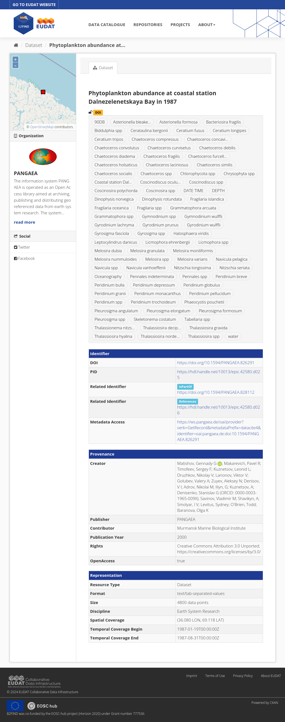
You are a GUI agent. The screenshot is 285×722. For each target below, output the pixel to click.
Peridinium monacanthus (157, 293)
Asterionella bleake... (132, 122)
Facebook (24, 258)
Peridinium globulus (202, 285)
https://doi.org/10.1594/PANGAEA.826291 (216, 362)
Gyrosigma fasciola (112, 233)
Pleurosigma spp (110, 319)
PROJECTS (180, 24)
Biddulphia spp (108, 130)
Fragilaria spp (149, 207)
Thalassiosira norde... (160, 336)
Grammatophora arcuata (193, 207)
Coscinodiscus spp (206, 182)
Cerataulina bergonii (149, 130)
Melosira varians (192, 259)
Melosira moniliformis (193, 250)
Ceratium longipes (229, 130)
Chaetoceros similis (215, 164)
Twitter (22, 247)
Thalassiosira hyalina (113, 336)
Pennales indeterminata (152, 276)
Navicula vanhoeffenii (146, 267)
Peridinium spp (109, 302)
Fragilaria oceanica (112, 207)
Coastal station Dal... (113, 182)
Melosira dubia (108, 250)
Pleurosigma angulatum (116, 310)
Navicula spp (106, 267)
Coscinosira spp (160, 190)
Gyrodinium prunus (161, 224)
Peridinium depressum (154, 285)
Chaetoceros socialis (113, 173)
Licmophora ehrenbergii (167, 242)
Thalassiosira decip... (162, 327)
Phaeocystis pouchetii (204, 302)
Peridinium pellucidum (210, 293)
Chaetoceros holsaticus (116, 164)
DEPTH (218, 190)
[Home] (16, 45)
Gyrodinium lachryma (114, 224)
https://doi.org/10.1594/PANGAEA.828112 (216, 392)
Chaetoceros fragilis (161, 156)
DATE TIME (194, 190)
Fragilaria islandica (207, 199)
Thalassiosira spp (203, 336)
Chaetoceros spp (156, 173)
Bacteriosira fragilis (223, 122)
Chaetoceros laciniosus (167, 164)
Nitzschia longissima (192, 267)
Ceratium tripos (109, 139)
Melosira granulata (147, 250)
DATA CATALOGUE (106, 24)
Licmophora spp (213, 242)
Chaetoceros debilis (217, 147)
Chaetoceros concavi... (207, 139)
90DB (100, 122)
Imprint (191, 675)
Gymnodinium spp (159, 216)
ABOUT (206, 24)
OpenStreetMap (41, 127)
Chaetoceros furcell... (207, 156)
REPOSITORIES (148, 24)
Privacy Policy (243, 675)
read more (24, 222)
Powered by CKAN (265, 702)
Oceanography (108, 276)
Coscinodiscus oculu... (160, 182)
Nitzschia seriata (234, 267)
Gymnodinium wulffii (203, 216)
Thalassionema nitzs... (115, 327)
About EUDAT (271, 675)
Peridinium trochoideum (153, 302)
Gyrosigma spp (151, 233)
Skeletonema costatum (155, 319)
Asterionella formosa (178, 122)
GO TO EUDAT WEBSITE (34, 4)
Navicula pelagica (231, 259)
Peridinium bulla (110, 285)
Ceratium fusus (190, 130)
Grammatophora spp (114, 216)
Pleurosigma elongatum (168, 310)
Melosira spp (157, 259)
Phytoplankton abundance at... (87, 45)
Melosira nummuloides (116, 259)
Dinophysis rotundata (162, 199)
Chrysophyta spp (239, 173)
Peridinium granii (110, 293)
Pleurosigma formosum (220, 310)
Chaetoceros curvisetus (169, 147)
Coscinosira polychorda (116, 190)
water (233, 336)
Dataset (33, 45)
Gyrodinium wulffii (204, 224)
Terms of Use (215, 675)
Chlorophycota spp (197, 173)
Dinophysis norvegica (114, 199)
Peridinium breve (231, 276)
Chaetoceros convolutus (117, 147)
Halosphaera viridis (191, 233)
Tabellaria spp (197, 319)
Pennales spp (194, 276)
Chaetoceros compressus (155, 139)
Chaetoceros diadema (115, 156)
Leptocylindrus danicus (116, 242)
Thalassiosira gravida (208, 327)
